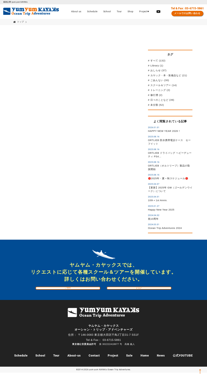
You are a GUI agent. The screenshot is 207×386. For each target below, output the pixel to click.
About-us (74, 369)
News (161, 369)
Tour (119, 11)
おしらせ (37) (158, 70)
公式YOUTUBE (183, 369)
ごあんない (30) (159, 80)
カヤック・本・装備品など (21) (168, 75)
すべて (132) (157, 60)
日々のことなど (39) (162, 99)
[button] (144, 12)
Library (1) (156, 65)
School (107, 11)
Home (145, 369)
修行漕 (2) (156, 95)
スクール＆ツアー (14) (163, 85)
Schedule (92, 11)
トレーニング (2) (160, 90)
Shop (130, 11)
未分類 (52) (157, 104)
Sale (129, 369)
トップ (20, 21)
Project (113, 369)
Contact (94, 369)
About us (76, 11)
